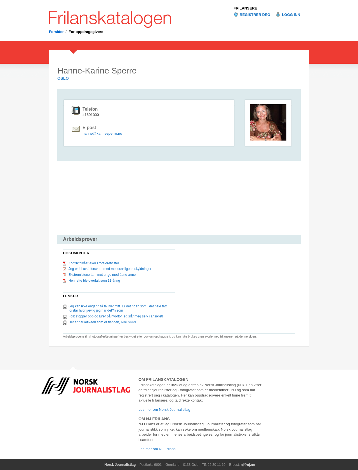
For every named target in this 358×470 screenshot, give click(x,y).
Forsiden (57, 32)
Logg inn (291, 15)
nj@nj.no (248, 465)
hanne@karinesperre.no (102, 133)
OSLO (63, 78)
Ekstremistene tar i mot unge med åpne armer (103, 275)
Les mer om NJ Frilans (157, 449)
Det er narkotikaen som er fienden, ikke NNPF (103, 322)
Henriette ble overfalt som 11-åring (94, 281)
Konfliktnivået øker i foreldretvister (94, 263)
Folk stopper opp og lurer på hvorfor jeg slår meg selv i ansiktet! (116, 316)
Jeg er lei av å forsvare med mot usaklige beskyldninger (110, 269)
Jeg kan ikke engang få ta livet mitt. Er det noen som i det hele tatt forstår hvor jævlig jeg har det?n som (118, 308)
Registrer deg (255, 15)
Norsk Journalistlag (120, 465)
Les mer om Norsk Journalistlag (164, 409)
